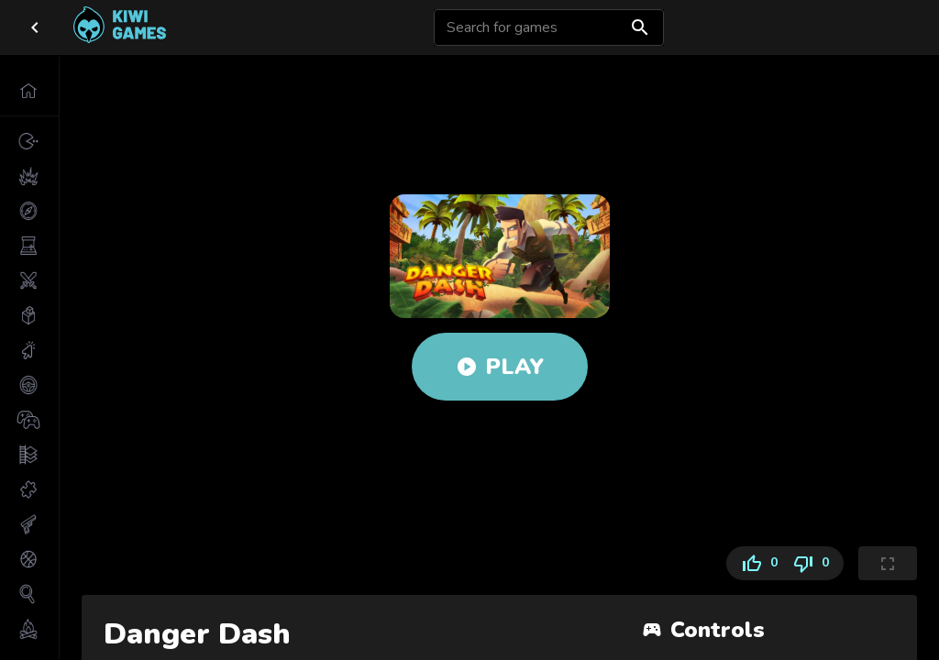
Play (500, 367)
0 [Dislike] (814, 563)
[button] (29, 90)
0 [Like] (755, 563)
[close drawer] (35, 27)
